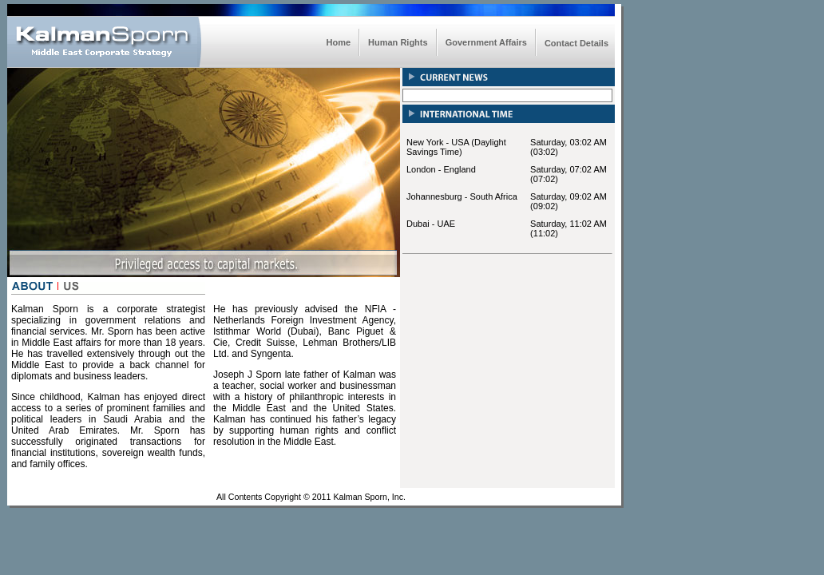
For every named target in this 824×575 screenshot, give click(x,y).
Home (339, 42)
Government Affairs (486, 42)
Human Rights (398, 42)
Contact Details (576, 43)
